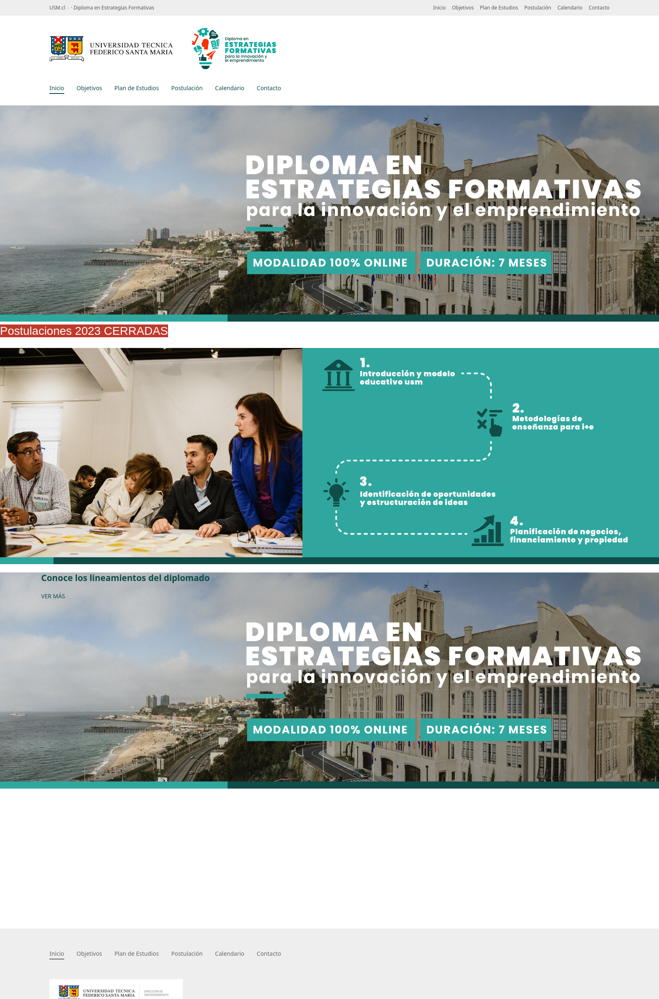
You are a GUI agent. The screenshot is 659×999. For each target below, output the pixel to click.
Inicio (439, 7)
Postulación (537, 7)
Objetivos (463, 7)
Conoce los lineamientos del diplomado (125, 578)
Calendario (569, 7)
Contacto (599, 7)
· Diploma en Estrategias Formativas (112, 7)
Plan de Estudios (499, 7)
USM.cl (57, 7)
